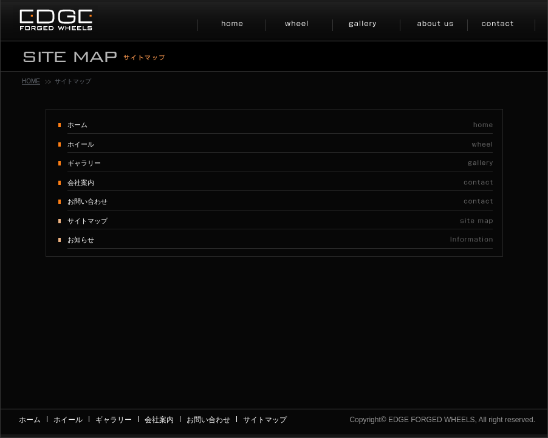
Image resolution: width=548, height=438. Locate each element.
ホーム (77, 124)
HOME (31, 81)
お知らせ (80, 239)
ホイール (80, 144)
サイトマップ (87, 220)
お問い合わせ (87, 201)
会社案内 (80, 182)
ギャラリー (84, 163)
